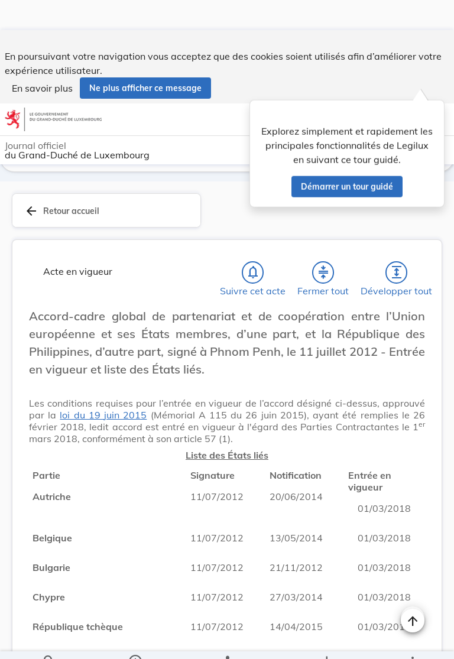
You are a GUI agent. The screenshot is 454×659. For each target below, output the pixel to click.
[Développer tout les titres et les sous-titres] (396, 273)
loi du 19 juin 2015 (103, 416)
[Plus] (412, 640)
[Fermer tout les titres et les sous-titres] (323, 273)
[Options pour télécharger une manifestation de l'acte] (326, 640)
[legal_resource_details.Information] (135, 640)
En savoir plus (42, 58)
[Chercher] (49, 640)
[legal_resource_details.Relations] (226, 640)
